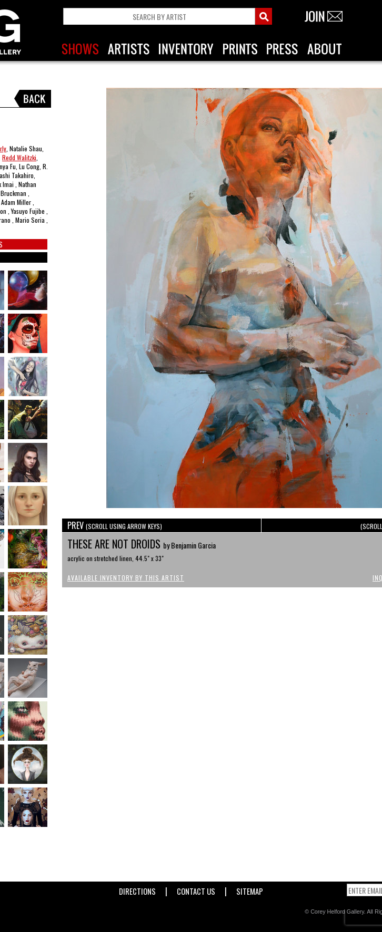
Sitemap (249, 889)
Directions (137, 889)
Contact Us (196, 889)
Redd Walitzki (19, 157)
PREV (114, 525)
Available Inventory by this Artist (125, 577)
